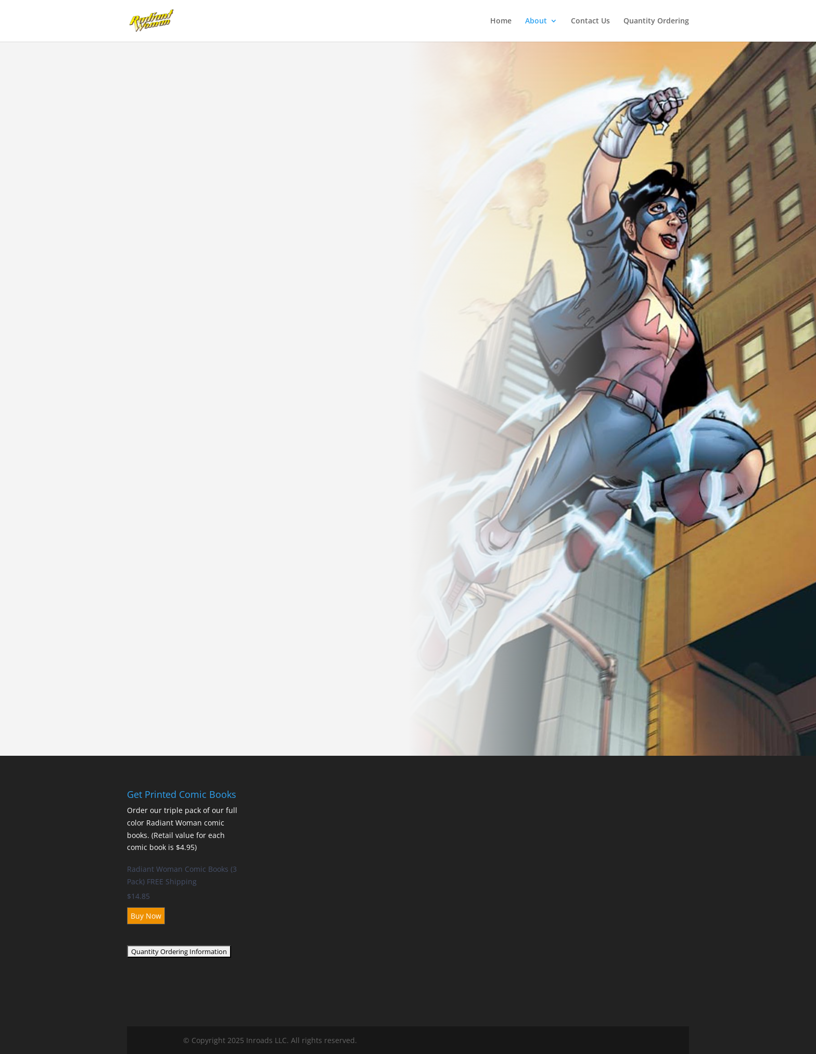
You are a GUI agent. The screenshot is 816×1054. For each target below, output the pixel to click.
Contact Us (590, 21)
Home (501, 21)
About (536, 21)
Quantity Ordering (656, 21)
